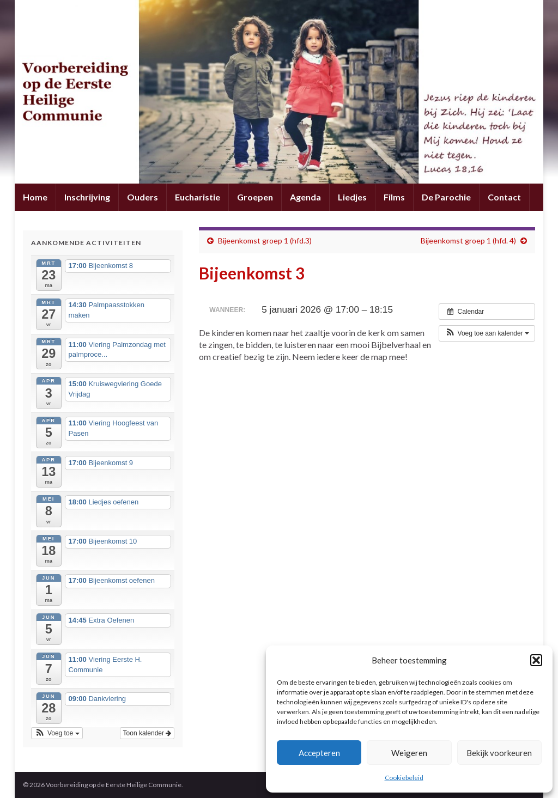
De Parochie (446, 197)
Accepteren (319, 753)
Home (35, 197)
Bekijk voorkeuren (499, 753)
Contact (504, 197)
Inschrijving (87, 197)
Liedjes (352, 197)
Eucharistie (197, 197)
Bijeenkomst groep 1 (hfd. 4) (468, 240)
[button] (536, 660)
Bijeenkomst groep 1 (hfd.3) (265, 240)
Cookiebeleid (404, 777)
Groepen (255, 197)
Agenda (305, 197)
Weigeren (409, 753)
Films (394, 197)
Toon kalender (147, 733)
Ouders (142, 197)
